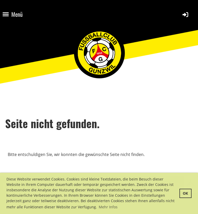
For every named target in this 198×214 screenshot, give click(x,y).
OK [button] (185, 193)
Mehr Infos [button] (108, 206)
